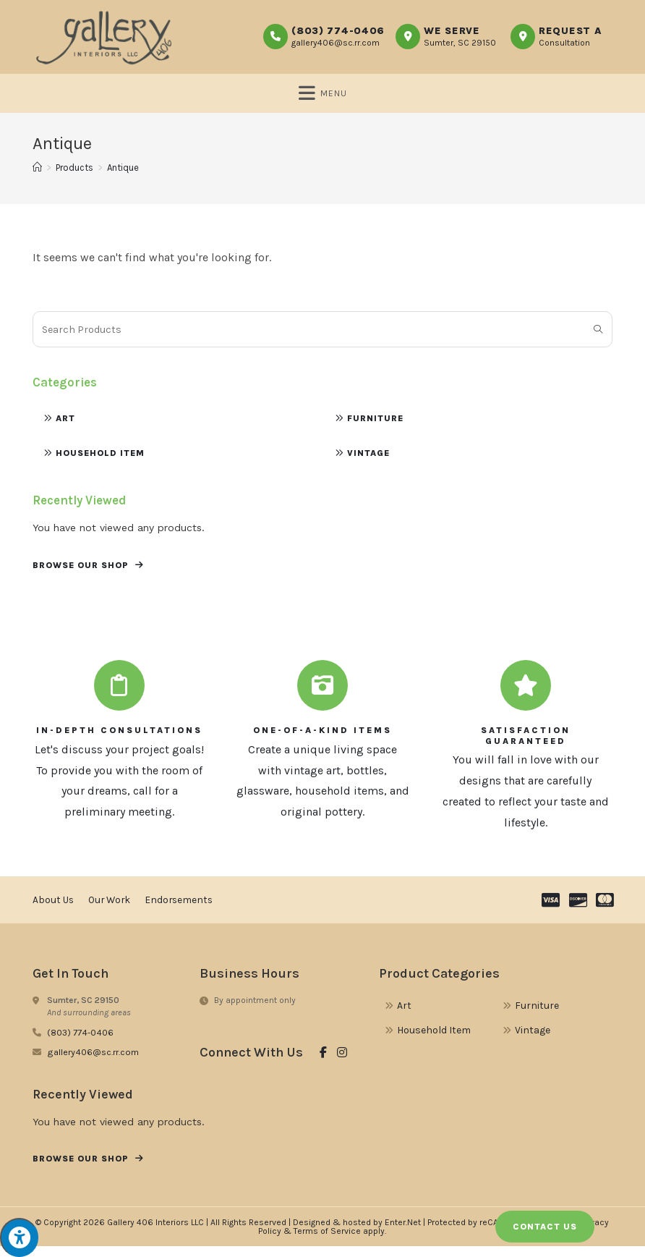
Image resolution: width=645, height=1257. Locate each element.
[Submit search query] (598, 339)
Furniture (375, 428)
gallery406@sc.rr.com (335, 43)
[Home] (37, 177)
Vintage (368, 463)
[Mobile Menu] (323, 95)
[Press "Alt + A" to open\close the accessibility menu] (19, 1237)
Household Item (100, 463)
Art (65, 428)
